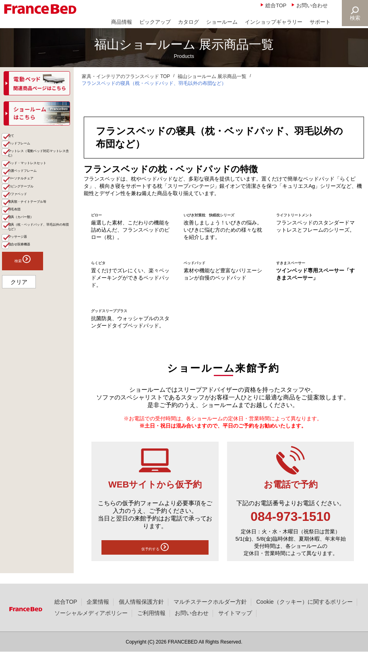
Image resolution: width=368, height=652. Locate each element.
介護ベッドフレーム (38, 225)
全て (19, 153)
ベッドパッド (202, 270)
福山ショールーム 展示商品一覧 (212, 76)
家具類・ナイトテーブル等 (41, 280)
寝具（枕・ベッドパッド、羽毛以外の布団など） (41, 329)
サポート (320, 22)
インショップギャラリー (273, 22)
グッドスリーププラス (121, 318)
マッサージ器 (30, 349)
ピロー (100, 214)
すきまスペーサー (300, 270)
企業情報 (98, 602)
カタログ (188, 22)
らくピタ (103, 270)
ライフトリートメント (306, 214)
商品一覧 (17, 139)
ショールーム (222, 22)
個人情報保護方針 (141, 602)
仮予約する (155, 558)
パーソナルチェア (35, 238)
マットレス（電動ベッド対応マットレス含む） (41, 185)
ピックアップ (155, 22)
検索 (354, 18)
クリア (18, 402)
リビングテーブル (35, 251)
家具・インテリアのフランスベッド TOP (126, 76)
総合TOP (275, 5)
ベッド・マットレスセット (41, 209)
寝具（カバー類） (35, 309)
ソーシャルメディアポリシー (91, 613)
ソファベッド (30, 264)
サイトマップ (235, 613)
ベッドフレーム (33, 165)
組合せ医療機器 (33, 362)
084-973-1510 (290, 525)
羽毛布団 (24, 296)
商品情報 (121, 22)
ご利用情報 (151, 613)
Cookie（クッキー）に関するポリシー (304, 602)
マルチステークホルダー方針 (210, 602)
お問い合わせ (312, 5)
